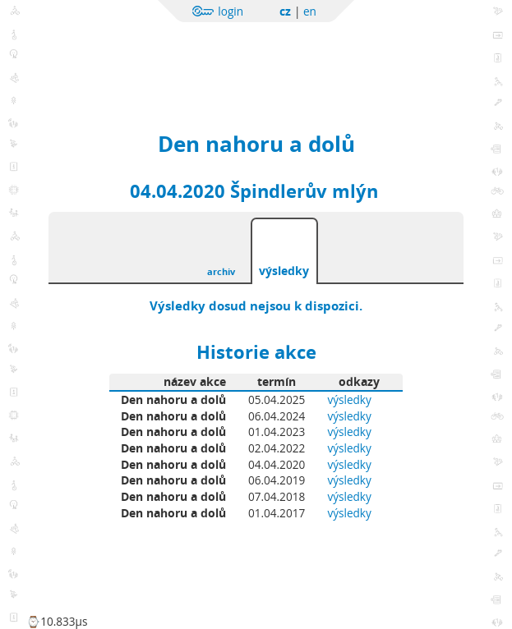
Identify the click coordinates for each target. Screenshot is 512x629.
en (309, 11)
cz (285, 11)
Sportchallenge (194, 51)
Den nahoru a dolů (256, 143)
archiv (221, 271)
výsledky (284, 270)
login (230, 11)
